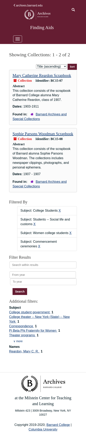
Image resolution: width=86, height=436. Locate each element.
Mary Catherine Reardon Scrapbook (42, 75)
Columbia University (43, 429)
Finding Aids (42, 27)
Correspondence (21, 326)
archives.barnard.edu (28, 5)
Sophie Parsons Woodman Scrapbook (43, 134)
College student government (30, 312)
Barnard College (58, 425)
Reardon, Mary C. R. (24, 351)
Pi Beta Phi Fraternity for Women (33, 330)
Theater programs (22, 335)
